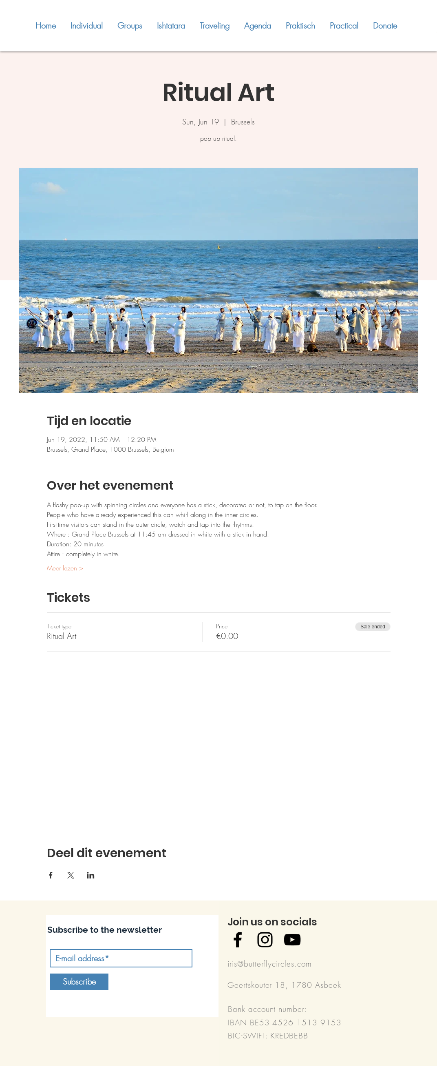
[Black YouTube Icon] (292, 939)
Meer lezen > (65, 567)
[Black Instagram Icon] (265, 939)
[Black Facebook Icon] (237, 939)
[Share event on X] (71, 875)
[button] (86, 22)
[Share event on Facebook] (51, 875)
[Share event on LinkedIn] (91, 875)
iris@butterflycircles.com (269, 963)
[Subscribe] (79, 982)
